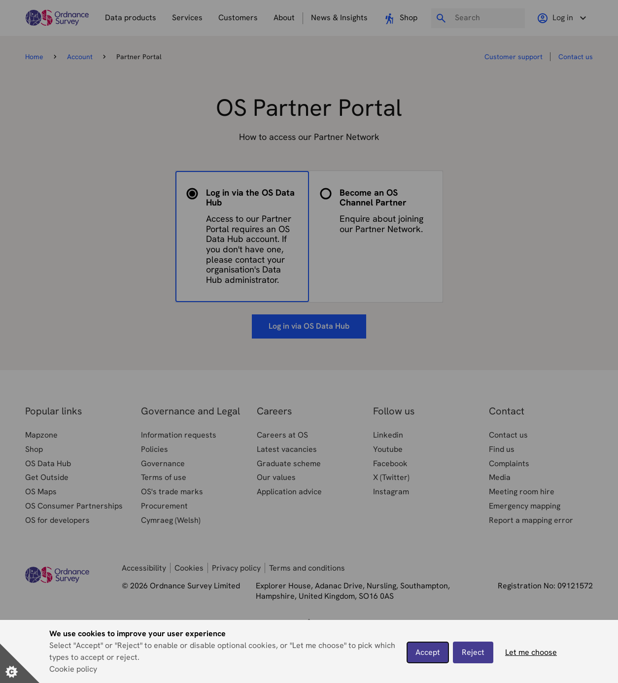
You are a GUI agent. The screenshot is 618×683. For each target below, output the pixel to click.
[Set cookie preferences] (19, 663)
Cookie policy (73, 669)
